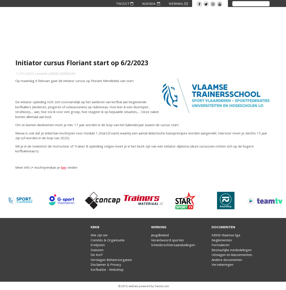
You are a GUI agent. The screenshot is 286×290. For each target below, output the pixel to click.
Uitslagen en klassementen (232, 254)
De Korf (96, 254)
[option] (20, 200)
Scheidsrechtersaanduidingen (173, 245)
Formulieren (220, 245)
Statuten (97, 250)
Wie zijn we (99, 235)
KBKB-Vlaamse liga (226, 235)
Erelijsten (98, 245)
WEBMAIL (178, 3)
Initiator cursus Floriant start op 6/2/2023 (81, 62)
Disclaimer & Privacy (106, 264)
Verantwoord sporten (167, 240)
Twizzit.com (162, 286)
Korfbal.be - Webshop (107, 269)
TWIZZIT (124, 3)
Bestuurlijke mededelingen (232, 250)
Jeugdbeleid (160, 235)
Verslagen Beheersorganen (111, 259)
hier (64, 167)
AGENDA (151, 3)
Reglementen (222, 240)
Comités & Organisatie (108, 240)
